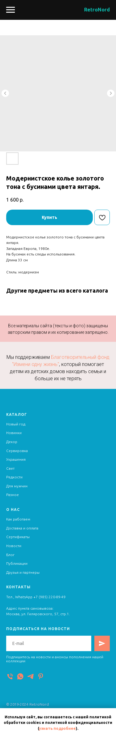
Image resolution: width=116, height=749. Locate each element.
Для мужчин (17, 486)
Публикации (17, 563)
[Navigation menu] (10, 10)
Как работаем (18, 519)
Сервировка (17, 451)
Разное (12, 495)
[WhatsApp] (20, 676)
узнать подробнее (57, 728)
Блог (10, 555)
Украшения (16, 459)
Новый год (15, 424)
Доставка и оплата (22, 528)
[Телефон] (10, 676)
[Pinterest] (41, 676)
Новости (13, 546)
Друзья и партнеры (23, 572)
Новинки (14, 433)
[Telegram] (30, 676)
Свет (10, 468)
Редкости (14, 477)
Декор (11, 442)
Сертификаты (18, 537)
